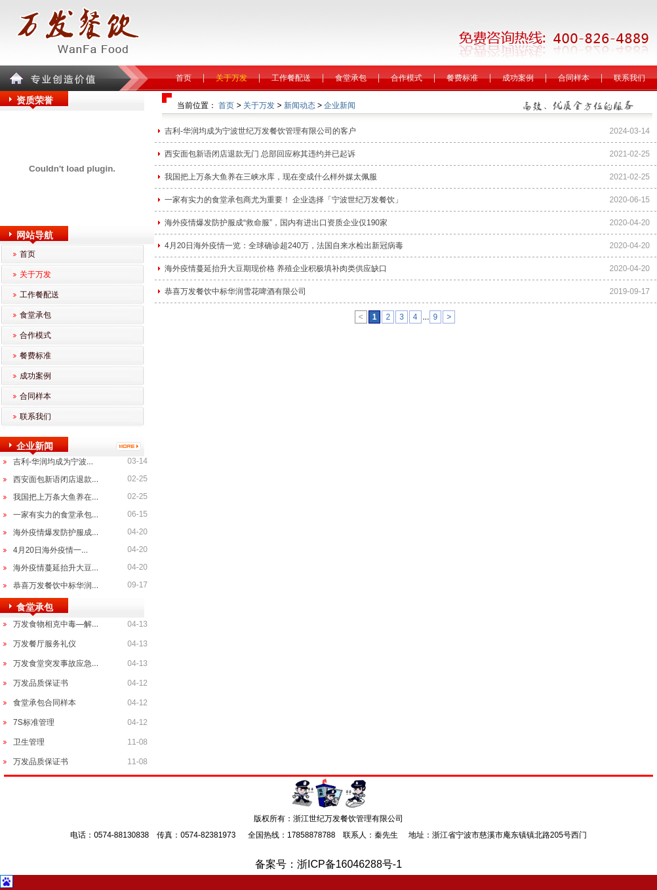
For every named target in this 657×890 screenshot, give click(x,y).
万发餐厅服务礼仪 (44, 643)
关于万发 (231, 78)
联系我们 (629, 78)
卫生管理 (29, 742)
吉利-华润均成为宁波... (53, 461)
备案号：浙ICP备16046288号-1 (328, 864)
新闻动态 (299, 105)
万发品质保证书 (40, 683)
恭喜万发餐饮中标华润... (55, 585)
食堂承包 (351, 78)
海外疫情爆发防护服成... (55, 532)
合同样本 (573, 78)
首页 (183, 78)
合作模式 (406, 78)
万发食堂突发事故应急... (55, 663)
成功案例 (518, 78)
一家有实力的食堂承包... (55, 514)
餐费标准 (462, 78)
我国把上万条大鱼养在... (55, 497)
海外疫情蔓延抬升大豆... (55, 567)
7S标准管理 (33, 722)
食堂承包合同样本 (44, 702)
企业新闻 (339, 105)
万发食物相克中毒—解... (55, 624)
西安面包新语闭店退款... (55, 479)
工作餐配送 (291, 78)
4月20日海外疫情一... (50, 550)
